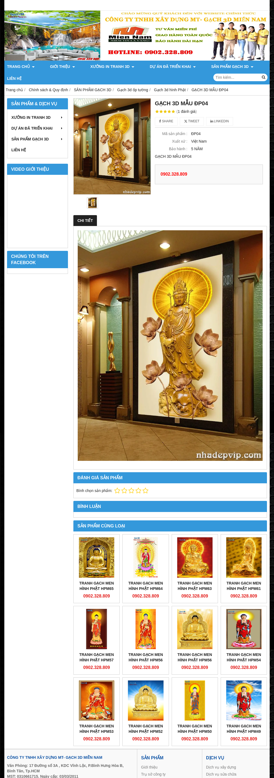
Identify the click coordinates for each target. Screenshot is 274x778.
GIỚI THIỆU (52, 66)
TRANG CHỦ (21, 66)
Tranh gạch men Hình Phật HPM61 (243, 574)
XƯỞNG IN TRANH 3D (92, 66)
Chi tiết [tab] (85, 208)
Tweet (192, 109)
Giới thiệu (149, 755)
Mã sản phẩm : (174, 122)
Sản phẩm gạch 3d (157, 769)
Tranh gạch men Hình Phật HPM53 (96, 717)
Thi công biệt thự (220, 769)
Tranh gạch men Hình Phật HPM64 (145, 574)
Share (166, 109)
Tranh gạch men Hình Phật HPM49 (243, 717)
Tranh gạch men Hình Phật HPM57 (96, 645)
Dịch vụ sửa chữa (221, 762)
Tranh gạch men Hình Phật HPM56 (145, 645)
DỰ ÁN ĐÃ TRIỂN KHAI (143, 66)
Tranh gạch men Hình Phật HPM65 (96, 574)
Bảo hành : (178, 137)
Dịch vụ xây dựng (221, 755)
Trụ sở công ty (153, 762)
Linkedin (219, 109)
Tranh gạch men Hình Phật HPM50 (194, 717)
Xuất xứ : (179, 129)
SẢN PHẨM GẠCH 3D (192, 66)
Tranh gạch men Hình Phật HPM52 (145, 717)
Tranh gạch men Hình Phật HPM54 (243, 645)
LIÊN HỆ (226, 66)
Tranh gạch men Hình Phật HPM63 (194, 574)
